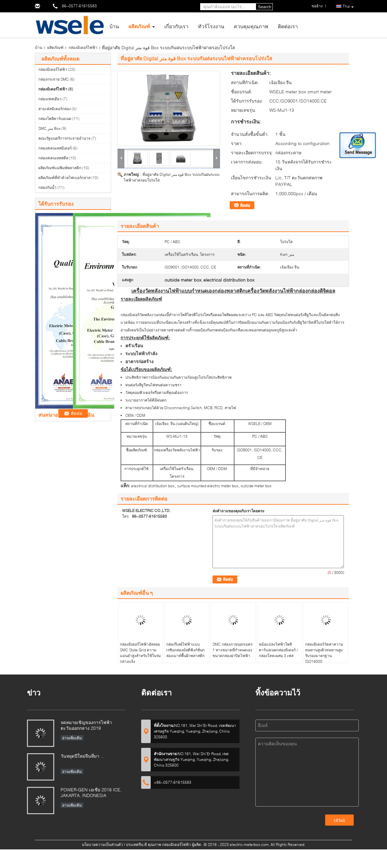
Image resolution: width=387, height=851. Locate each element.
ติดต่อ (245, 205)
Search (264, 6)
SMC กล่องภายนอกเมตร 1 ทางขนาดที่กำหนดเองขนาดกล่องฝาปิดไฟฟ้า (233, 650)
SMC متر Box (49, 128)
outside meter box (256, 485)
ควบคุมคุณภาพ (251, 26)
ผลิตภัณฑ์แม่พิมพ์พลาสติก (59, 167)
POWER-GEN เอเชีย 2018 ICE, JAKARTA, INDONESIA (91, 792)
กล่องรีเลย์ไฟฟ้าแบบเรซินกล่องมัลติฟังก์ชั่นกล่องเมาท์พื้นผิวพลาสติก (185, 650)
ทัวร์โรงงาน (211, 26)
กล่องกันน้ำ (47, 187)
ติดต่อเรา (288, 26)
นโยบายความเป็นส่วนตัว (102, 844)
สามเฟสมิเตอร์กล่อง (54, 108)
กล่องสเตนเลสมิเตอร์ (55, 148)
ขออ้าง (317, 5)
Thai (348, 6)
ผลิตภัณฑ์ (139, 26)
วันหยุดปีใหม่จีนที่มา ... (82, 756)
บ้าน (114, 26)
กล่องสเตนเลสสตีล (53, 158)
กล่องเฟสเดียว (50, 98)
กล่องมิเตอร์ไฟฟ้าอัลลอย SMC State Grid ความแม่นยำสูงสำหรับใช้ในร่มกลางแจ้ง (140, 653)
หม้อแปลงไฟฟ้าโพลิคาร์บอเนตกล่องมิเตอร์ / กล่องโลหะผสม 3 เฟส (278, 650)
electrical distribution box (152, 485)
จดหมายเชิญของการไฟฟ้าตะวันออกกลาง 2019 (86, 725)
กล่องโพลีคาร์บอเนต (54, 118)
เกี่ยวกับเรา (176, 26)
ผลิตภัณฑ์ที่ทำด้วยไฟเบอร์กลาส (64, 177)
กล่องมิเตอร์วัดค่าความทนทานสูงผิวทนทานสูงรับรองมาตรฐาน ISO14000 (324, 653)
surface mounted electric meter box (207, 485)
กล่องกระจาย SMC (53, 79)
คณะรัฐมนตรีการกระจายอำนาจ (64, 138)
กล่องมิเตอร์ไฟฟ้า (83, 47)
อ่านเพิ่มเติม (72, 737)
